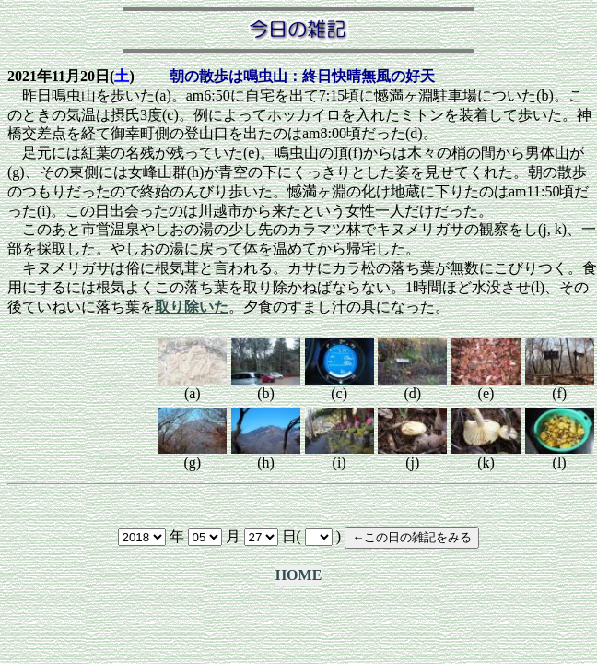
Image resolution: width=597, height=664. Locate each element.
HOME (298, 575)
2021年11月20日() (71, 76)
